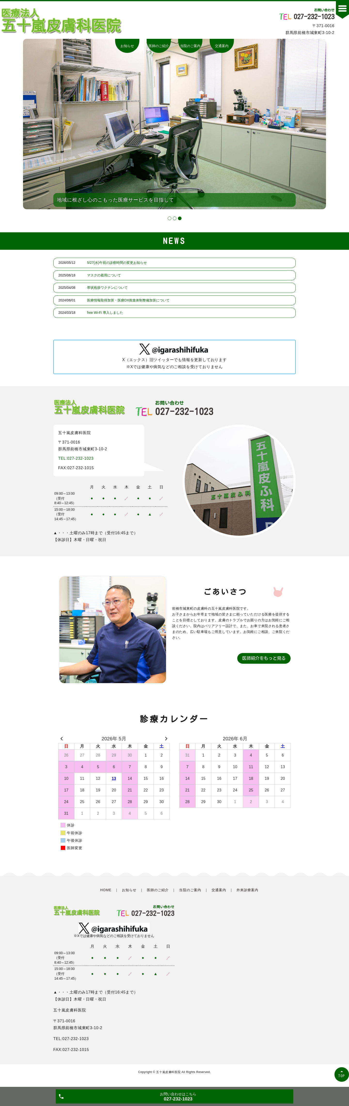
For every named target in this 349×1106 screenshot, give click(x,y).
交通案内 (222, 46)
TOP (341, 1076)
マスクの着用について (104, 275)
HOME (105, 890)
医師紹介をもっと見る (264, 658)
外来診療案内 (247, 890)
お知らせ (127, 46)
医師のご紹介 (159, 46)
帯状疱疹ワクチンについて (107, 288)
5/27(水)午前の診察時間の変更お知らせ (117, 263)
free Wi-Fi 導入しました (105, 313)
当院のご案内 (190, 46)
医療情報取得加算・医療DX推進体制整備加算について (128, 300)
